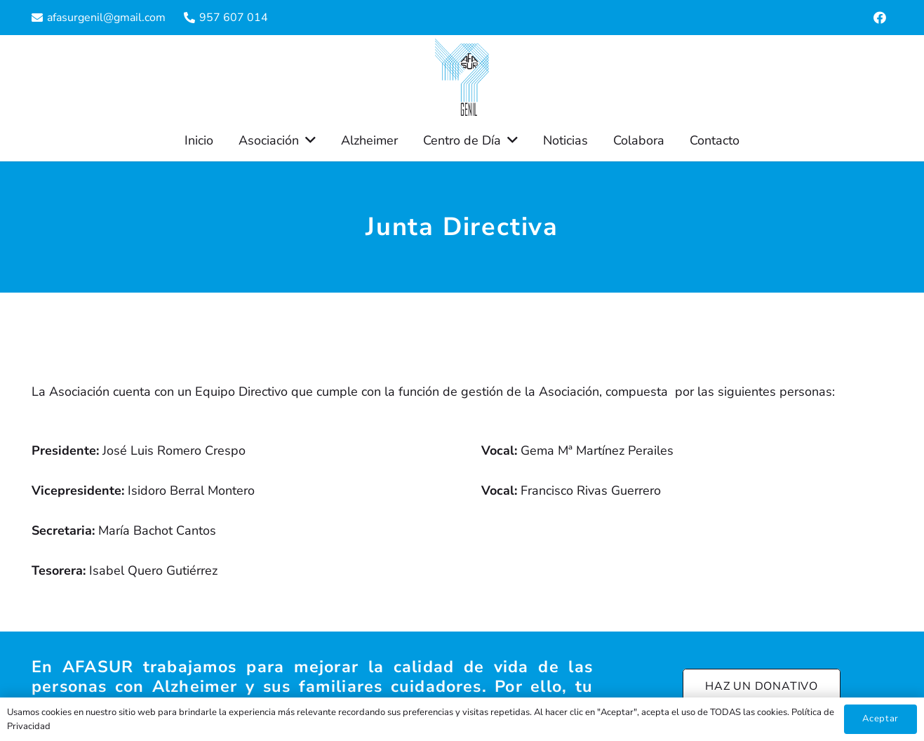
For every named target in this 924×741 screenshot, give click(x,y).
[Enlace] (462, 77)
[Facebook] (879, 17)
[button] (307, 140)
